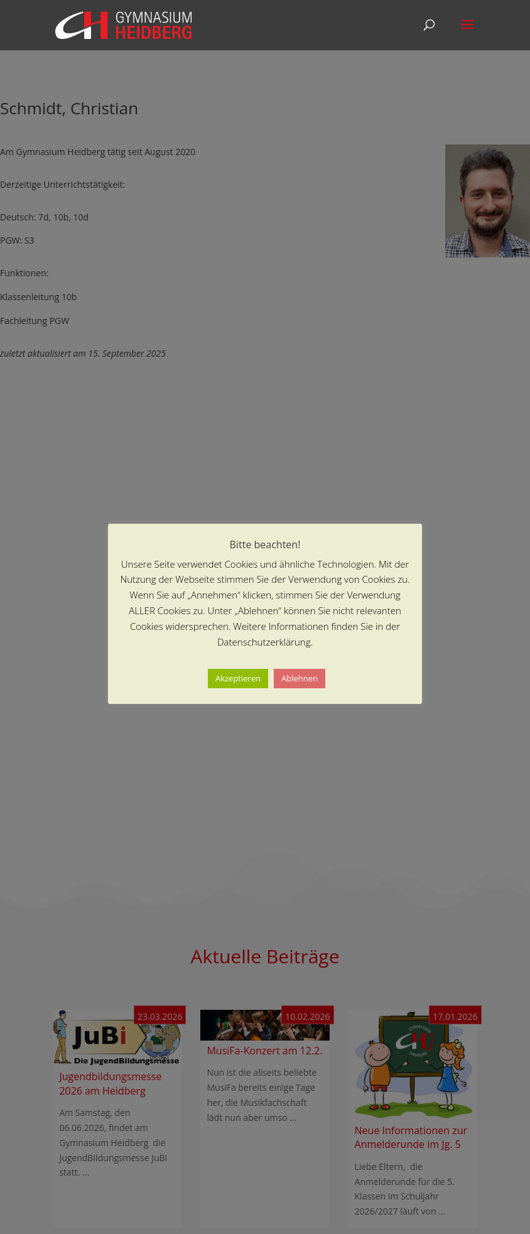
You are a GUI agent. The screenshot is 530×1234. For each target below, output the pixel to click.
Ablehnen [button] (299, 678)
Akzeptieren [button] (238, 678)
